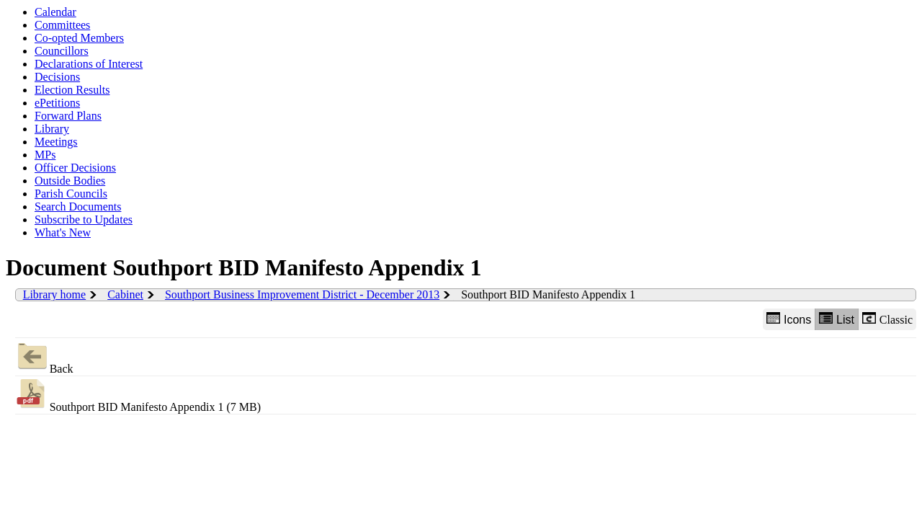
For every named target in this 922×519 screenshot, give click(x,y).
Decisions (57, 77)
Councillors (62, 51)
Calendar (55, 12)
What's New (63, 232)
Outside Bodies (70, 180)
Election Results (72, 90)
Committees (62, 25)
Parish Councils (71, 193)
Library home (54, 294)
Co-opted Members (79, 38)
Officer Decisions (75, 167)
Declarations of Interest (89, 64)
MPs (45, 154)
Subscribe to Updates (84, 219)
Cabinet (125, 294)
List (836, 319)
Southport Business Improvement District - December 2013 (302, 294)
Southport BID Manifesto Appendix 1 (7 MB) (138, 394)
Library (52, 129)
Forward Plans (68, 116)
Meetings (56, 142)
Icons (788, 319)
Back (44, 356)
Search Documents (78, 206)
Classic (887, 319)
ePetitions (57, 103)
